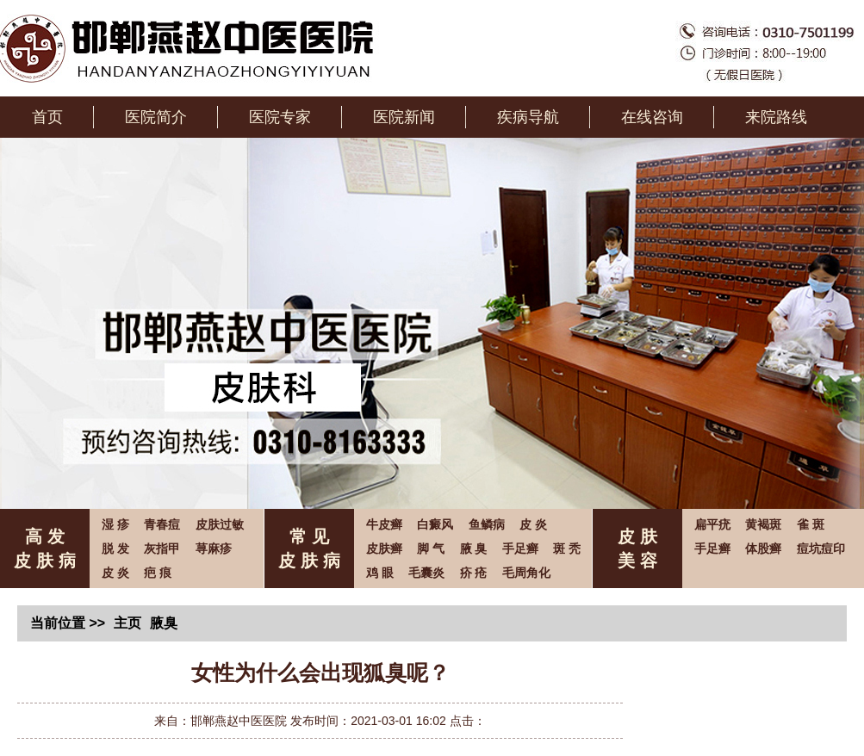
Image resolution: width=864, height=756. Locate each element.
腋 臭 (474, 548)
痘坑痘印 (821, 548)
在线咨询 (652, 117)
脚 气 (430, 548)
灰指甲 (162, 548)
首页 (47, 117)
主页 (127, 623)
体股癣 (763, 548)
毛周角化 (526, 572)
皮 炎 (115, 572)
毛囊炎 (426, 572)
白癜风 (435, 524)
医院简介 (156, 117)
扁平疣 (712, 524)
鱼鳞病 (487, 524)
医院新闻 (404, 117)
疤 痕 (157, 572)
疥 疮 (474, 572)
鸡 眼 (380, 572)
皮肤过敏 (220, 524)
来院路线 (776, 117)
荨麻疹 (214, 548)
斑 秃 (567, 548)
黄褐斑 (763, 524)
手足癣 (520, 548)
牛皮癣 (384, 524)
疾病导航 (528, 117)
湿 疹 (115, 524)
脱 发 (115, 548)
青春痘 (162, 524)
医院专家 (280, 117)
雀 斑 (810, 524)
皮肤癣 (384, 548)
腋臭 (163, 623)
